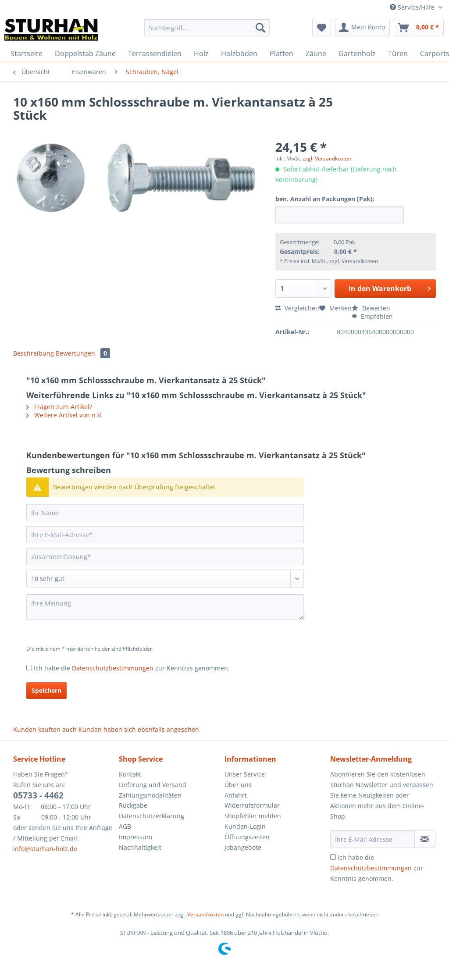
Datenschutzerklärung (151, 816)
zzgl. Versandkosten (327, 158)
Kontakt (130, 774)
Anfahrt (235, 795)
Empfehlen (372, 316)
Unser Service (244, 774)
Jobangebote (242, 847)
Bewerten (371, 308)
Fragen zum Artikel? (59, 407)
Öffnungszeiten (247, 837)
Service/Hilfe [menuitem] (413, 7)
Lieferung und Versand (152, 784)
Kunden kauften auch (45, 729)
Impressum (135, 837)
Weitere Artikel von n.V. (64, 415)
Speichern (46, 690)
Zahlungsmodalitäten (150, 795)
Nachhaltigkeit (140, 847)
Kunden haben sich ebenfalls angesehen (138, 729)
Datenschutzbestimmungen (112, 668)
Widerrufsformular (252, 805)
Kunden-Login (245, 826)
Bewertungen (83, 353)
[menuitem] (207, 32)
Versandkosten (205, 914)
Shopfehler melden (252, 816)
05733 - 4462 (38, 795)
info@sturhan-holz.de (45, 848)
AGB (125, 826)
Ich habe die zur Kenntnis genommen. (132, 668)
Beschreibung (33, 353)
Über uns (238, 784)
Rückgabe (133, 805)
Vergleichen (297, 308)
